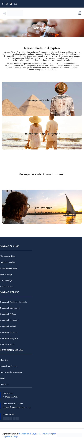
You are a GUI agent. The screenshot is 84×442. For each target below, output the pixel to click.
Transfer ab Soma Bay (9, 320)
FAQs (2, 378)
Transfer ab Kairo (7, 344)
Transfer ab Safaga (8, 314)
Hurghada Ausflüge (8, 262)
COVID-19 (4, 384)
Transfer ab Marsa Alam (10, 308)
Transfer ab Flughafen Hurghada (13, 302)
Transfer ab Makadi (8, 326)
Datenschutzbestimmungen (11, 372)
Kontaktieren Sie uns (8, 366)
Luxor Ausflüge (6, 280)
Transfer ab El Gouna (8, 332)
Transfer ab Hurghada (9, 338)
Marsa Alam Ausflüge (8, 268)
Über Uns (4, 360)
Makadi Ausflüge (7, 287)
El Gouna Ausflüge (7, 256)
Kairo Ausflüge (6, 274)
